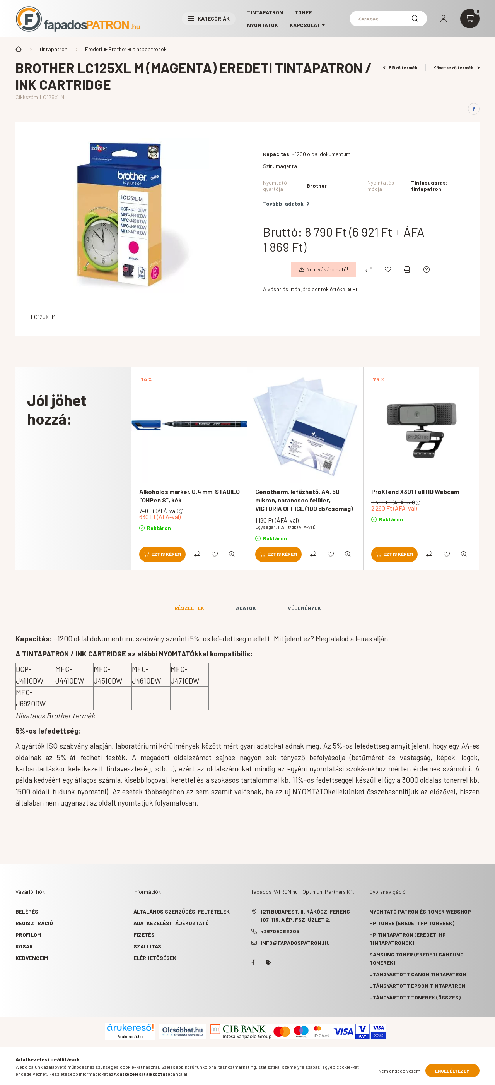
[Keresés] (388, 18)
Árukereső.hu (130, 1036)
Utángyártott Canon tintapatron (417, 974)
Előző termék (400, 67)
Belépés (26, 911)
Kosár (24, 946)
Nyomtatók (262, 25)
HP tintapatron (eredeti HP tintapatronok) (407, 938)
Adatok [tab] (246, 608)
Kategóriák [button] (209, 18)
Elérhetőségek (154, 958)
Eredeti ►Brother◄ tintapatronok (126, 49)
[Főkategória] (18, 49)
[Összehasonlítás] (368, 269)
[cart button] (470, 18)
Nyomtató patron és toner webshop (420, 911)
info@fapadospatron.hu (295, 942)
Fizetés (144, 934)
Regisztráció (34, 923)
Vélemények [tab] (304, 608)
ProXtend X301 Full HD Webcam (415, 491)
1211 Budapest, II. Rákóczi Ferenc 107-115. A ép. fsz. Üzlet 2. (305, 915)
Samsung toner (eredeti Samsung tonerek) (416, 958)
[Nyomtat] (407, 269)
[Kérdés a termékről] (426, 269)
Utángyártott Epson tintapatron (417, 985)
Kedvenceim (31, 958)
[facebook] (474, 109)
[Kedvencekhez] (388, 269)
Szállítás (147, 946)
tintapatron (53, 49)
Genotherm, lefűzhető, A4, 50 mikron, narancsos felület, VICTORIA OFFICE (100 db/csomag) (304, 500)
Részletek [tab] (189, 608)
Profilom (28, 934)
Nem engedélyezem (399, 1070)
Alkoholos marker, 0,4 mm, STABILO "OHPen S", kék (189, 496)
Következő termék (456, 67)
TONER (303, 12)
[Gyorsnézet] (232, 554)
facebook (253, 962)
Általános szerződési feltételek (181, 911)
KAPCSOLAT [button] (305, 25)
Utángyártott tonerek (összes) (415, 997)
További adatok (286, 203)
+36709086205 (280, 931)
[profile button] (443, 18)
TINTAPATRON (265, 12)
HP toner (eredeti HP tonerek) (411, 923)
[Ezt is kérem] (162, 554)
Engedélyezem (452, 1070)
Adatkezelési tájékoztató (171, 923)
